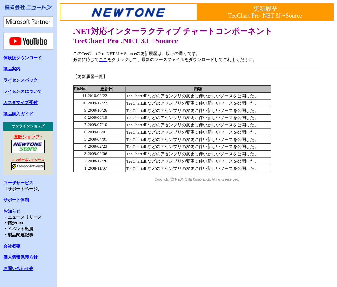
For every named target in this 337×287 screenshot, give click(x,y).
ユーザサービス (18, 182)
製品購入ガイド (18, 113)
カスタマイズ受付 (20, 102)
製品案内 (11, 68)
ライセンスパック (20, 80)
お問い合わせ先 (18, 268)
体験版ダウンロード (22, 57)
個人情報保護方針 (20, 257)
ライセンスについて (22, 91)
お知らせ (11, 211)
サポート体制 (16, 199)
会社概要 (11, 246)
